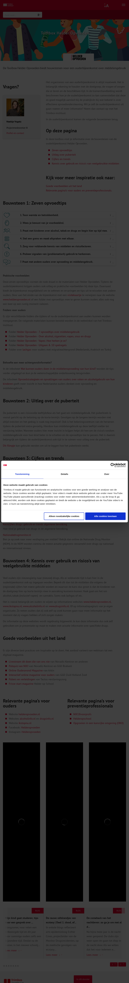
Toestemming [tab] (22, 474)
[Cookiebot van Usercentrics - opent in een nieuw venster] (113, 465)
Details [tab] (64, 474)
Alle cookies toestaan (105, 516)
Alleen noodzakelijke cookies (64, 516)
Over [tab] (106, 474)
